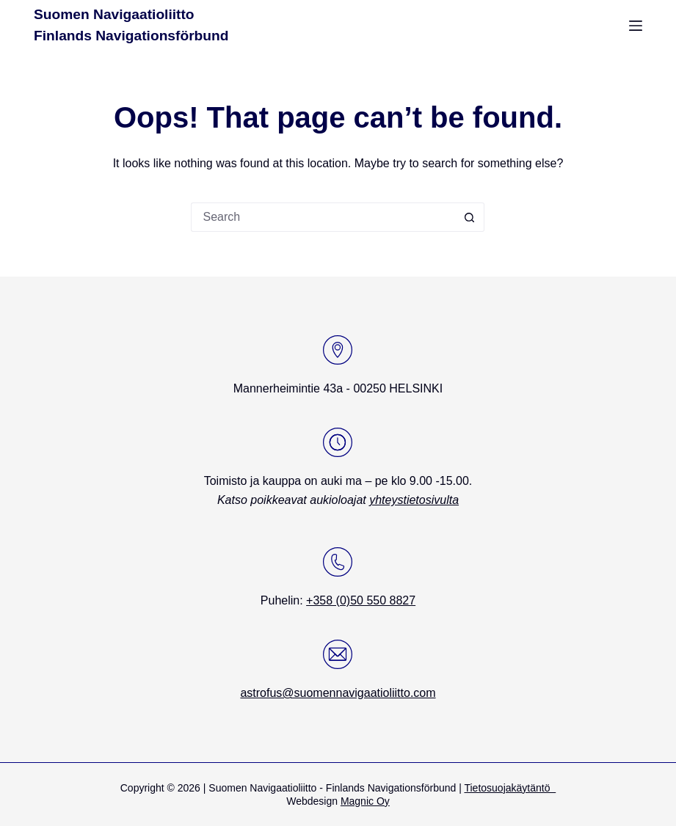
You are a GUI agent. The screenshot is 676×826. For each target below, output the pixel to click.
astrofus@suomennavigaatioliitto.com (337, 693)
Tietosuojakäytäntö (510, 788)
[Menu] (635, 25)
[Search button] (469, 217)
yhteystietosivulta (414, 500)
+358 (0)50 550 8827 (360, 600)
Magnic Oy (365, 801)
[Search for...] (323, 217)
